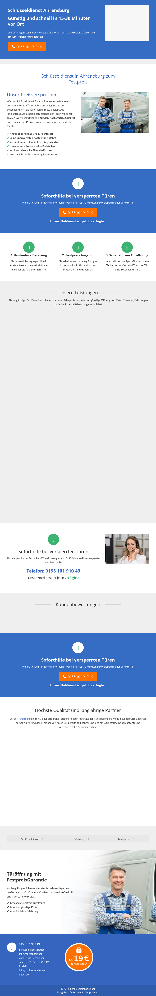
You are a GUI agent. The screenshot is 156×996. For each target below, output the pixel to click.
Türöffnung (24, 718)
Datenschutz (77, 992)
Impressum (92, 992)
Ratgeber (62, 992)
